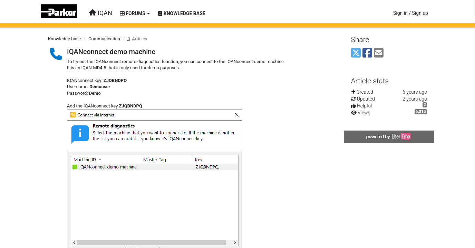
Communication (104, 38)
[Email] (379, 53)
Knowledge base (64, 38)
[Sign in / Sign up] (410, 13)
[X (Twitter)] (356, 53)
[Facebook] (367, 53)
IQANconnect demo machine (111, 52)
